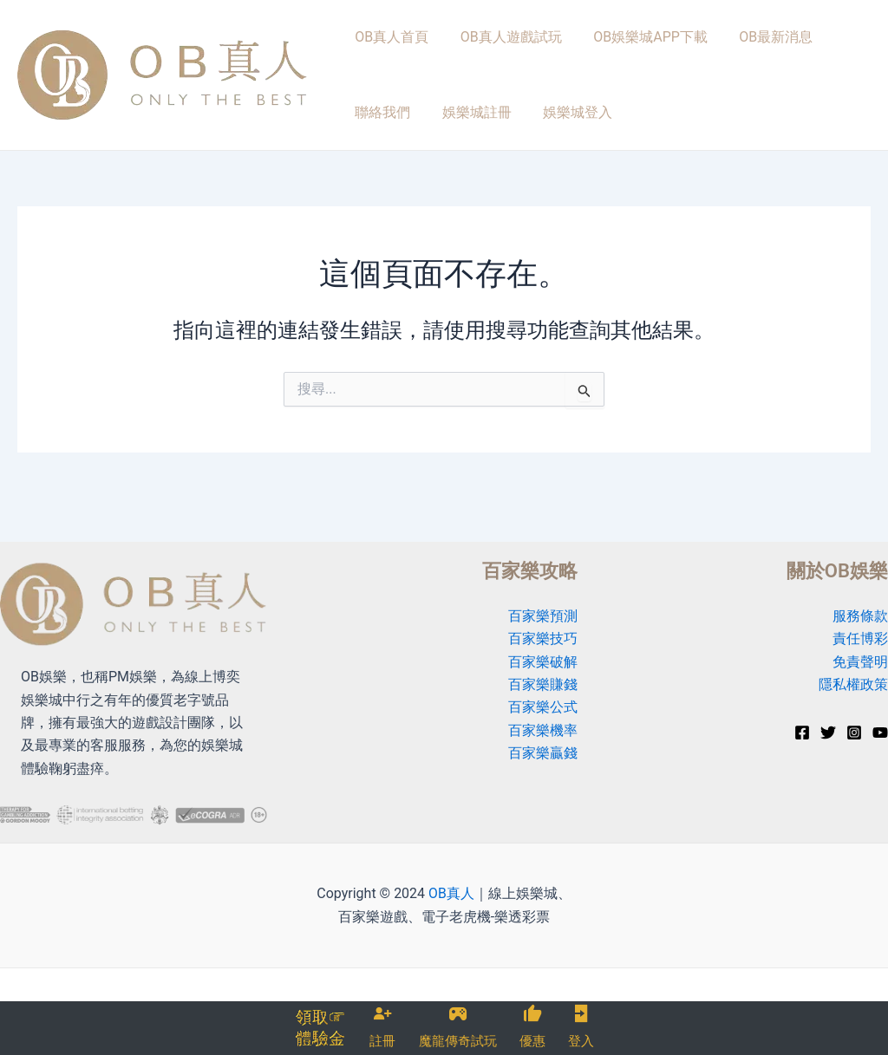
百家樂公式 (543, 708)
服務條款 (860, 616)
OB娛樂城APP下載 (628, 45)
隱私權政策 (853, 684)
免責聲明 (860, 662)
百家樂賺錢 (543, 684)
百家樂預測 (543, 616)
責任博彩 (860, 638)
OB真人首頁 (387, 45)
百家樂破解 (543, 662)
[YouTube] (880, 732)
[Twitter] (828, 732)
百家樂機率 (543, 730)
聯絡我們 (831, 45)
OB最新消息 (744, 45)
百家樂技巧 (543, 638)
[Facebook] (802, 732)
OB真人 (451, 893)
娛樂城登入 (477, 137)
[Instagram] (854, 732)
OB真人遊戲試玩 (497, 45)
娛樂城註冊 (385, 137)
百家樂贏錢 (543, 753)
